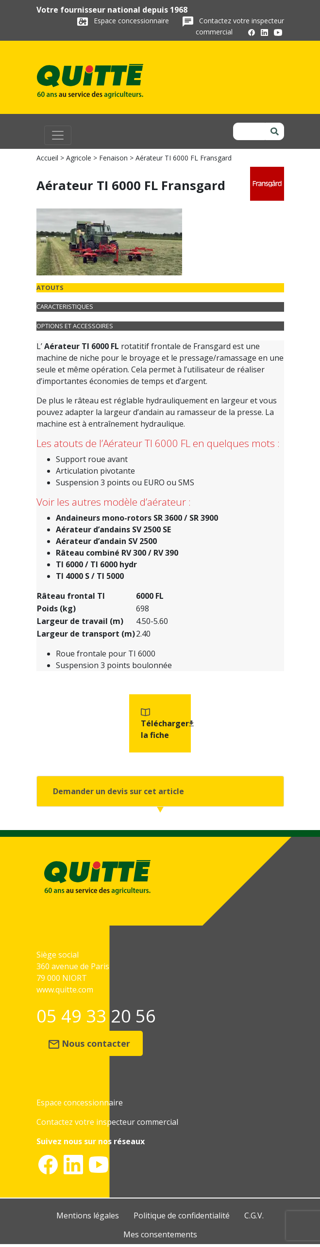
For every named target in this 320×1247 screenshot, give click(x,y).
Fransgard (212, 346)
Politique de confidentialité (182, 1215)
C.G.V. (254, 1215)
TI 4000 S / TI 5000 (90, 576)
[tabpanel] (160, 461)
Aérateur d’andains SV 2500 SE (113, 529)
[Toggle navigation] (57, 135)
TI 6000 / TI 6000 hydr (96, 564)
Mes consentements (160, 1234)
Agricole (78, 157)
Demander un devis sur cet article (118, 791)
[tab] (160, 287)
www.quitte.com (64, 989)
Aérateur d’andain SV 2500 (106, 541)
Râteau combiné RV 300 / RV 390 (117, 552)
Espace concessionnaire (132, 20)
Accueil (47, 157)
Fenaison (113, 157)
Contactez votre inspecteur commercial (107, 1122)
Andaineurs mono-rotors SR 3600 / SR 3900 (137, 517)
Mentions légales (87, 1215)
